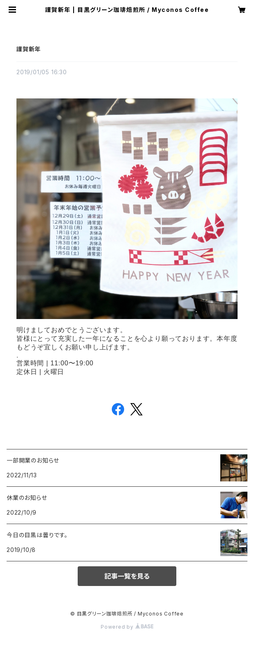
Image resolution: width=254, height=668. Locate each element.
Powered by (127, 627)
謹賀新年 (28, 49)
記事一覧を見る (127, 576)
